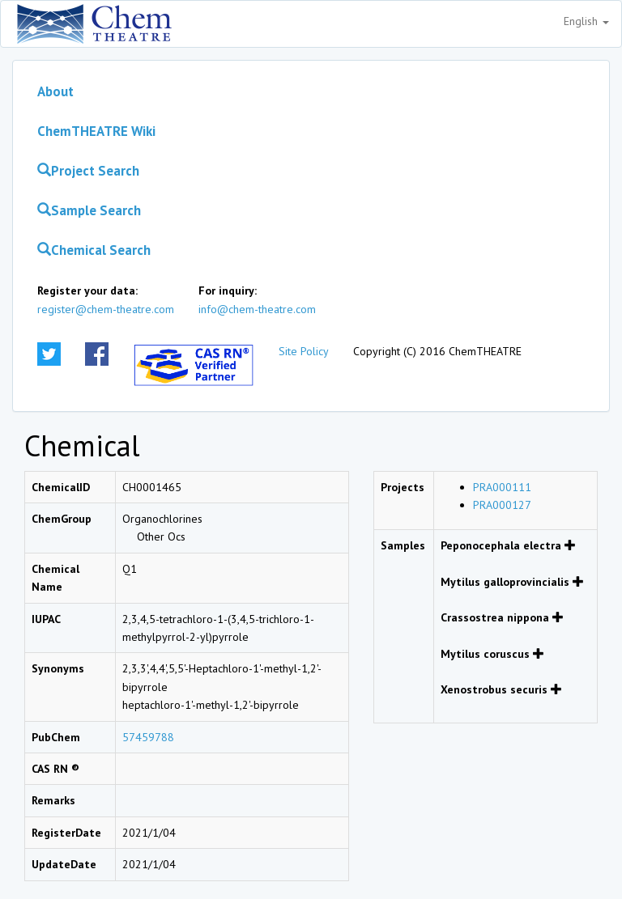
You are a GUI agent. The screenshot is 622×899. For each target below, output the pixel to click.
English (586, 21)
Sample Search (89, 210)
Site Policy (304, 351)
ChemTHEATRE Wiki (96, 131)
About (55, 91)
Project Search (88, 171)
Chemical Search (94, 250)
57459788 (148, 737)
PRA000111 (502, 487)
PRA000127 (502, 505)
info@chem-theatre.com (257, 309)
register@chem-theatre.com (105, 309)
